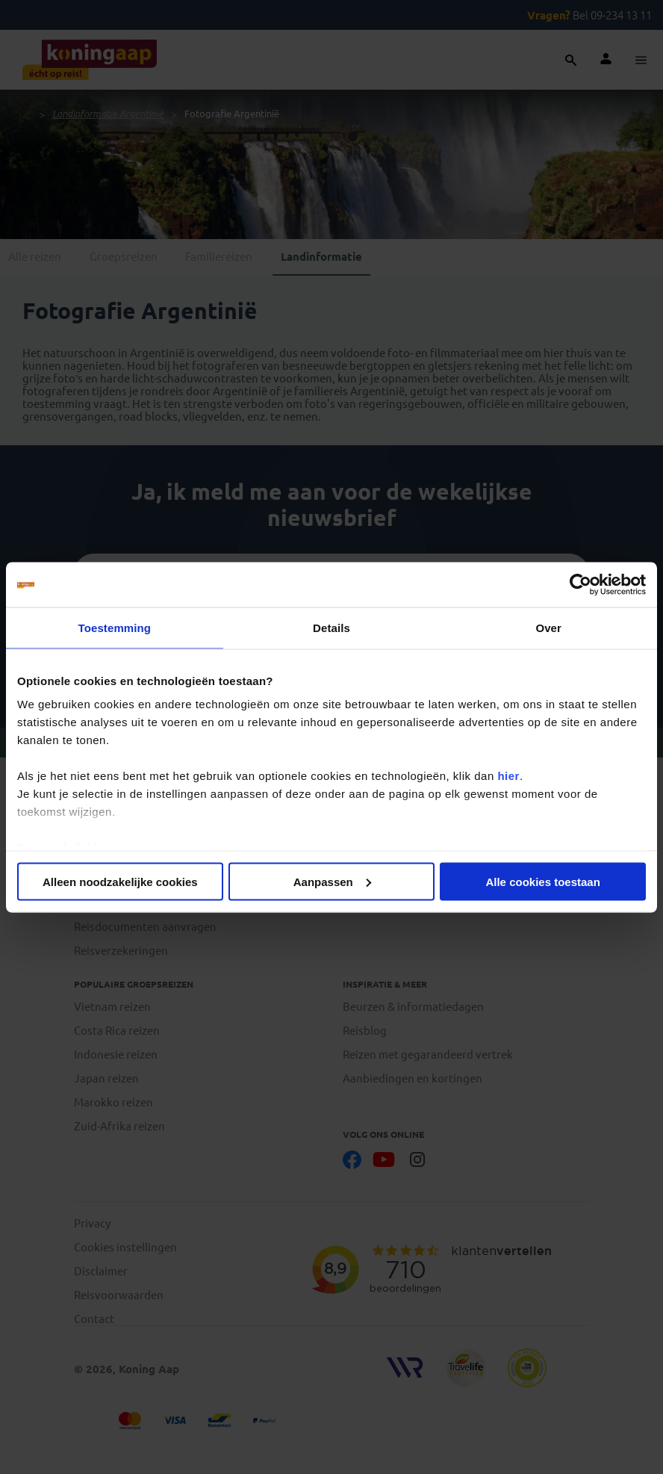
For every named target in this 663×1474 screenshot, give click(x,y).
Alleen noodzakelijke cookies (120, 881)
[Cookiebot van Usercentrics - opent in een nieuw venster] (580, 584)
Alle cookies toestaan (542, 881)
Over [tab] (548, 627)
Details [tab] (331, 627)
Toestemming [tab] (115, 627)
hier (508, 775)
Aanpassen (332, 881)
